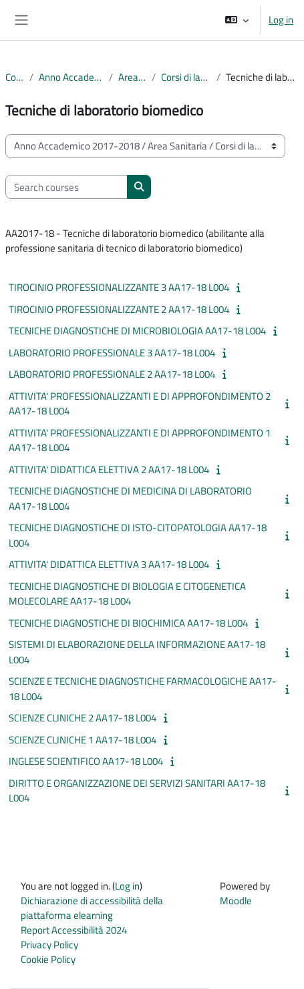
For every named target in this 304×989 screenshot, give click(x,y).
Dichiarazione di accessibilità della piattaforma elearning (92, 908)
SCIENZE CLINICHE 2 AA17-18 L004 (82, 717)
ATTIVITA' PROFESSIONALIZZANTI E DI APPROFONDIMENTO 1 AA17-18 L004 (140, 440)
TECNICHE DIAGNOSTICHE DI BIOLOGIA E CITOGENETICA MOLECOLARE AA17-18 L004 (127, 594)
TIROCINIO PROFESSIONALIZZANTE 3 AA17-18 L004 (119, 287)
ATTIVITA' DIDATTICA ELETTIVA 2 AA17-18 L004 (109, 469)
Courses (14, 77)
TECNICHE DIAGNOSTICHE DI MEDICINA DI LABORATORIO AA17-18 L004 (130, 498)
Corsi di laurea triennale (185, 77)
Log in (281, 20)
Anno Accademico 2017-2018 (71, 77)
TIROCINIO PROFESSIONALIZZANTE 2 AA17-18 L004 (119, 309)
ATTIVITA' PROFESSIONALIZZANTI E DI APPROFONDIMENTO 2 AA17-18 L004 (140, 403)
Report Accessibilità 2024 (74, 930)
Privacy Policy (49, 944)
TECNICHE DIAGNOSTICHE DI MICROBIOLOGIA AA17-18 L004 (137, 330)
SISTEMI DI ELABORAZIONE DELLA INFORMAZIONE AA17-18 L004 (137, 652)
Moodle (236, 900)
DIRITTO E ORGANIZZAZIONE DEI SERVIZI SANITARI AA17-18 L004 (137, 790)
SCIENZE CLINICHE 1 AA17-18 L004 (82, 739)
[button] (236, 20)
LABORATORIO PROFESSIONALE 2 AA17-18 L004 (112, 374)
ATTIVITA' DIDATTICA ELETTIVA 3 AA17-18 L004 (109, 564)
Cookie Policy (48, 959)
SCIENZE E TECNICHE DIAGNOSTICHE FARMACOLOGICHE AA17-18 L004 (143, 688)
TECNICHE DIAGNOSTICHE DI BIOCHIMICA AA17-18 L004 (128, 623)
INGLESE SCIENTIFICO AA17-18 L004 (86, 761)
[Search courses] (66, 187)
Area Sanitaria (132, 77)
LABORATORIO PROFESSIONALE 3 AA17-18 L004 (112, 352)
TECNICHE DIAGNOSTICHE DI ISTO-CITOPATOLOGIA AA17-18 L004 (138, 535)
